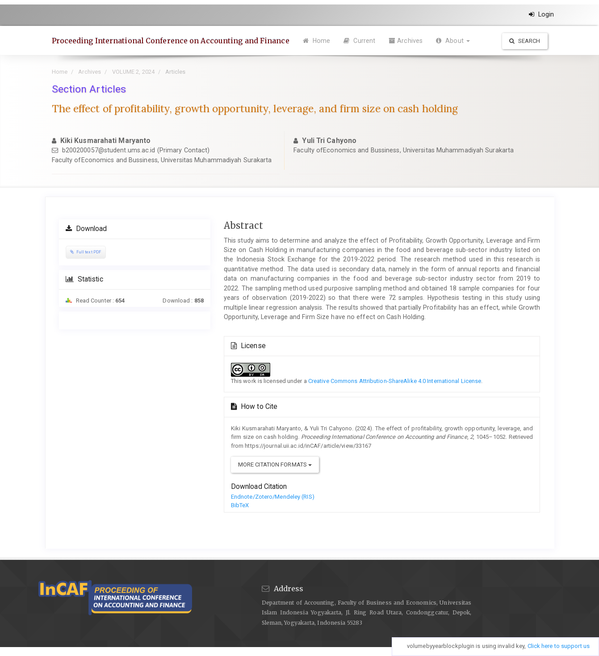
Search (524, 41)
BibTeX (240, 505)
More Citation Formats (275, 464)
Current (359, 40)
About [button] (453, 40)
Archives (406, 40)
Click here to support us (559, 646)
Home (317, 40)
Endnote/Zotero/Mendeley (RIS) (272, 496)
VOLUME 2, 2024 (133, 71)
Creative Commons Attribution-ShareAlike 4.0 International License (395, 381)
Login (541, 14)
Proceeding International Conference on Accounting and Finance (170, 40)
